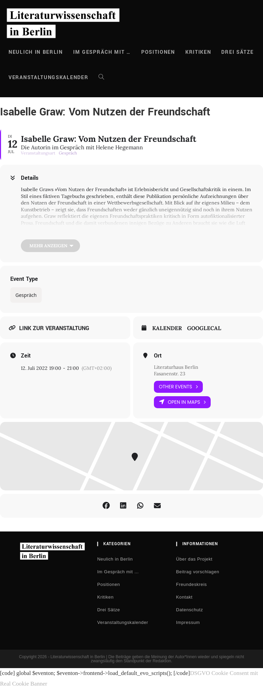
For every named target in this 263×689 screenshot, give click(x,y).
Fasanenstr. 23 (169, 374)
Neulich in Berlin (115, 559)
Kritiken (105, 597)
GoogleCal (204, 328)
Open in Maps (182, 402)
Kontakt (184, 597)
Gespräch (26, 295)
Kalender (167, 328)
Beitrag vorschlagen (197, 571)
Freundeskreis (191, 584)
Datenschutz (189, 609)
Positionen (108, 584)
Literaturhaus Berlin (176, 367)
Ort (158, 356)
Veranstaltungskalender (122, 622)
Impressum (188, 622)
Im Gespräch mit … (118, 571)
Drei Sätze (108, 609)
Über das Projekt (194, 559)
